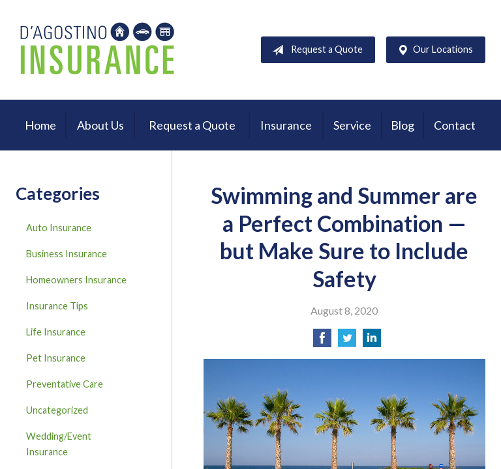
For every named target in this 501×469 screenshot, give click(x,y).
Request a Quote (315, 50)
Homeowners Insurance (76, 279)
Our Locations (432, 50)
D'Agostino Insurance (97, 50)
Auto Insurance (58, 227)
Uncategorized (57, 410)
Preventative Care (64, 384)
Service (352, 125)
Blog (402, 125)
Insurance (286, 125)
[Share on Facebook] (322, 341)
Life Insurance (55, 331)
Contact (455, 125)
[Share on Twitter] (347, 341)
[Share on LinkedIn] (372, 341)
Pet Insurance (55, 357)
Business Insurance (66, 253)
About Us (100, 125)
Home (40, 125)
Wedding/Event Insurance (58, 444)
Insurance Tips (57, 305)
